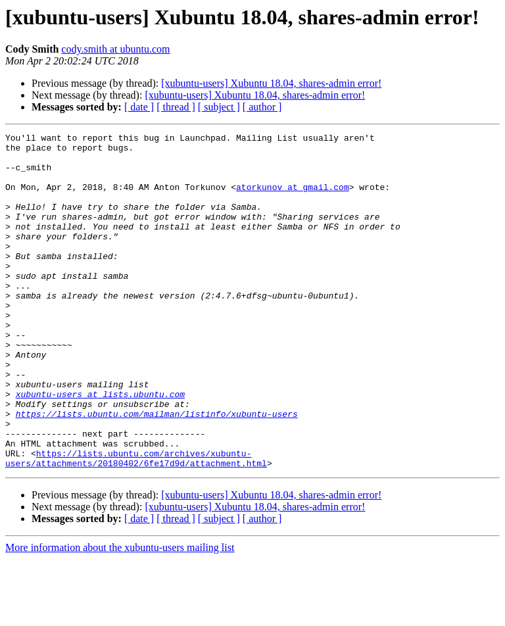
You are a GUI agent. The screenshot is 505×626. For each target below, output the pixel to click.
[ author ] (262, 106)
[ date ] (139, 106)
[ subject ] (219, 106)
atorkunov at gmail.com (292, 199)
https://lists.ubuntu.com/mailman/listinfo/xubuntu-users (157, 471)
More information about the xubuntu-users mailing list (119, 614)
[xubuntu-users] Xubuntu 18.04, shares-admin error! (271, 83)
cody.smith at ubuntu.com (115, 49)
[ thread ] (175, 106)
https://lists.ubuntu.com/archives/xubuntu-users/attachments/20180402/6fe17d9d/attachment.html (136, 524)
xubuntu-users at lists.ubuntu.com (100, 447)
